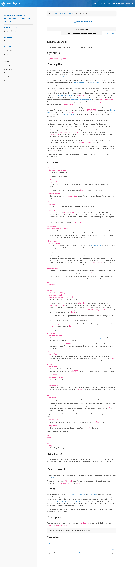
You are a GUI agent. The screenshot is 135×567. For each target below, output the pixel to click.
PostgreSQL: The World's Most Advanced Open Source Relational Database (17, 18)
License (108, 3)
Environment (8, 69)
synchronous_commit (64, 95)
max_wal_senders (69, 114)
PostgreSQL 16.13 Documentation (64, 13)
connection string (95, 338)
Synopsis (7, 54)
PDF (7, 31)
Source (99, 3)
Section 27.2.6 (96, 245)
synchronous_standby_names (81, 100)
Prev (49, 33)
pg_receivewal (8, 51)
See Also (6, 80)
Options (6, 62)
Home (5, 41)
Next (113, 33)
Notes (5, 73)
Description (7, 58)
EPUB (15, 31)
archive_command (80, 83)
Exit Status (7, 65)
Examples (7, 76)
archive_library (94, 83)
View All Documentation (124, 3)
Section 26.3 (61, 77)
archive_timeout (67, 85)
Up (56, 33)
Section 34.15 (51, 477)
